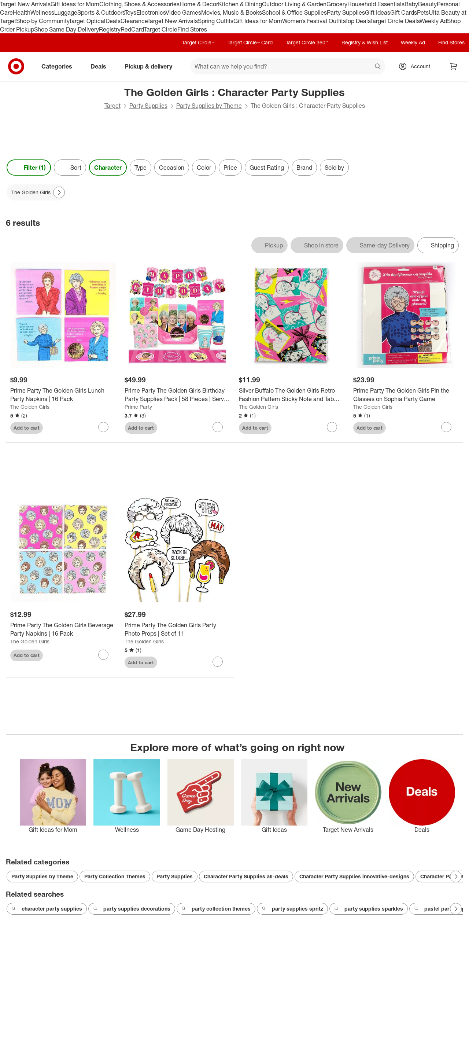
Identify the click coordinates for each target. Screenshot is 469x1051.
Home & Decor (199, 4)
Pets (423, 12)
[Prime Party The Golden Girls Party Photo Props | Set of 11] (177, 629)
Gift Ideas (377, 12)
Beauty (427, 4)
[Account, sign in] (417, 66)
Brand (304, 167)
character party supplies (46, 908)
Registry (110, 29)
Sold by (334, 167)
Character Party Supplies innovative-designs (354, 876)
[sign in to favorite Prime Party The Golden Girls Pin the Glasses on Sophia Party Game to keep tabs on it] (446, 427)
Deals (113, 21)
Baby (411, 4)
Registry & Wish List (364, 42)
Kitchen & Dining (240, 4)
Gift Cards (403, 12)
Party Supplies (346, 12)
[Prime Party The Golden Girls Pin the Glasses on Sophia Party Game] (406, 394)
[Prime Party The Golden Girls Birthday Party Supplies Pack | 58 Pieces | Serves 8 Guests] (177, 394)
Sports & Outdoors (101, 12)
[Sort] (70, 167)
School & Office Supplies (294, 12)
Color (204, 167)
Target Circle (160, 29)
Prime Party (138, 407)
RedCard (132, 29)
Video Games (183, 12)
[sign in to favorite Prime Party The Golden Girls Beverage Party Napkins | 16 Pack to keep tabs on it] (103, 655)
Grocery (336, 4)
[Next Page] (59, 192)
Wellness (42, 12)
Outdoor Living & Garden (294, 4)
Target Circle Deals (395, 21)
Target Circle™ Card (250, 42)
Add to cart (27, 428)
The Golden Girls (29, 407)
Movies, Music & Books (231, 12)
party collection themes (216, 908)
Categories (59, 66)
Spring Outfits (215, 21)
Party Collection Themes (114, 876)
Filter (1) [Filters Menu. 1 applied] (29, 167)
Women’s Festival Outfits (313, 21)
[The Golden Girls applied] (36, 192)
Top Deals (357, 21)
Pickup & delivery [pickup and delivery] (151, 66)
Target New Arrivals (25, 4)
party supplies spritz (292, 908)
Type (140, 167)
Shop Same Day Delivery (66, 29)
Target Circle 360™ (307, 42)
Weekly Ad (433, 21)
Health (21, 12)
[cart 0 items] (454, 66)
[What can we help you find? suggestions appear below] (287, 66)
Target (112, 105)
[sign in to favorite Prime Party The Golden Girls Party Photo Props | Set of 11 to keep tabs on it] (218, 662)
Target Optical (87, 21)
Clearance (134, 21)
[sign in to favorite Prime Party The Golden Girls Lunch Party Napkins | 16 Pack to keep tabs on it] (103, 427)
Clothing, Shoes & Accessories (139, 4)
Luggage (65, 12)
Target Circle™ (198, 42)
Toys (130, 12)
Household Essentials (376, 4)
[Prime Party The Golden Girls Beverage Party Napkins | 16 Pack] (63, 629)
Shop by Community (42, 21)
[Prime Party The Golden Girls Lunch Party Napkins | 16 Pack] (63, 394)
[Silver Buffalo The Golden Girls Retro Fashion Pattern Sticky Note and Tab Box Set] (291, 394)
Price (230, 167)
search (378, 67)
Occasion (171, 167)
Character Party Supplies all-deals (246, 876)
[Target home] (16, 66)
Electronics (151, 12)
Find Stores (192, 29)
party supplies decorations (131, 908)
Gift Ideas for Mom (75, 4)
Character (108, 167)
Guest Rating (267, 167)
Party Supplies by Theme (209, 105)
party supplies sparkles (368, 908)
